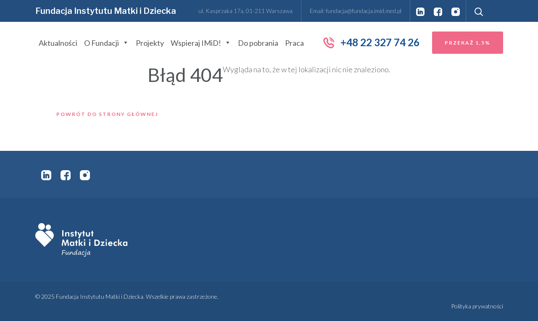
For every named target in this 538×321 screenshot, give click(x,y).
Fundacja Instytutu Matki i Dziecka (105, 11)
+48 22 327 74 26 (370, 42)
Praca (294, 42)
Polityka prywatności (477, 306)
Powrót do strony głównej (107, 114)
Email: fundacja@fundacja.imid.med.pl (355, 10)
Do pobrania (258, 42)
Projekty (150, 42)
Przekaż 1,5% (468, 42)
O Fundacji (106, 42)
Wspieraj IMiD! (201, 42)
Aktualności (58, 42)
